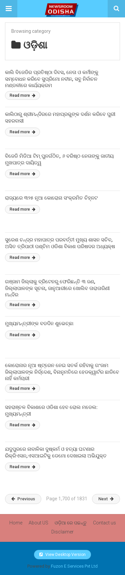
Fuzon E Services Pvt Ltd (74, 566)
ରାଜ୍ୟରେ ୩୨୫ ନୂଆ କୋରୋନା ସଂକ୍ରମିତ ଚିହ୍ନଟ (51, 198)
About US (38, 522)
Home (15, 522)
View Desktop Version (62, 554)
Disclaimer (62, 531)
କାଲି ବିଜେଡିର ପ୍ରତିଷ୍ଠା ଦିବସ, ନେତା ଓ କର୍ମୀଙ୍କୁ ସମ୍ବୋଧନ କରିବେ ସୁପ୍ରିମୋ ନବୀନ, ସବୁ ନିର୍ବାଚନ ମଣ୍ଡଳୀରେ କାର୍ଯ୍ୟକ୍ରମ (51, 78)
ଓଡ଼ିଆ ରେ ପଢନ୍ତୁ (71, 522)
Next (106, 498)
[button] (8, 8)
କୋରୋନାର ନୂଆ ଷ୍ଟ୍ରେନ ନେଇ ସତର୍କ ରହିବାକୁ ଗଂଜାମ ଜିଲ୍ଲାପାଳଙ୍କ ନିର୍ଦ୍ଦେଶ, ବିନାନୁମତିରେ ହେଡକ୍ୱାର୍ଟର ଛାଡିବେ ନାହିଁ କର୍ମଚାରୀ (62, 371)
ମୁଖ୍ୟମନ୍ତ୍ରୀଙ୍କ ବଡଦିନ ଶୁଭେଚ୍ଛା (39, 323)
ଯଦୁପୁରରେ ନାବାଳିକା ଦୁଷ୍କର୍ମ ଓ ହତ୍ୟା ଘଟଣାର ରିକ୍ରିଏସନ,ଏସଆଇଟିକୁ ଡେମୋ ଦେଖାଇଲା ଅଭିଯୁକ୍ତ (56, 452)
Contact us (104, 522)
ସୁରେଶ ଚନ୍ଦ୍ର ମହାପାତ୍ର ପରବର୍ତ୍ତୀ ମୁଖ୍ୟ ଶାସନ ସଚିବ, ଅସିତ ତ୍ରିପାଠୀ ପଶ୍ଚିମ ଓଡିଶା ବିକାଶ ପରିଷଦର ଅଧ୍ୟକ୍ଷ (60, 243)
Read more (22, 95)
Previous (23, 498)
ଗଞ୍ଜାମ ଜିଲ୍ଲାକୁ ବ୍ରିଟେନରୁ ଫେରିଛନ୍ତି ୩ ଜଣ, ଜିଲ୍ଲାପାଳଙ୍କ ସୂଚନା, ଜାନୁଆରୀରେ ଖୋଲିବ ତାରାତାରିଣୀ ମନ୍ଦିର (57, 288)
